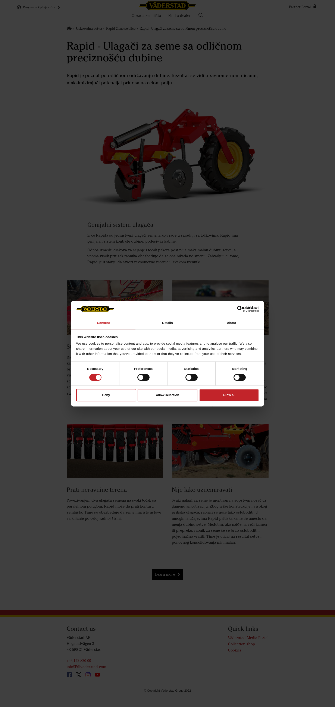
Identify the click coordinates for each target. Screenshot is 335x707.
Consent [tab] (103, 323)
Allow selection (167, 395)
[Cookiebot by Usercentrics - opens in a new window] (240, 309)
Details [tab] (167, 323)
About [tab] (231, 323)
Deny (106, 395)
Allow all (228, 395)
